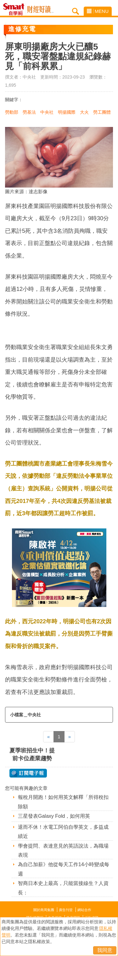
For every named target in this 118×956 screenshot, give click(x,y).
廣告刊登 (66, 910)
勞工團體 (102, 112)
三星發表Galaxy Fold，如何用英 (54, 816)
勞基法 (29, 112)
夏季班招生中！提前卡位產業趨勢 (32, 754)
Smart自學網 (15, 9)
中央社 (46, 112)
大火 (84, 112)
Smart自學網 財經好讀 (40, 9)
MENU (98, 11)
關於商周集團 (43, 910)
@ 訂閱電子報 (28, 773)
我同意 (104, 950)
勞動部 (11, 112)
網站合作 (84, 910)
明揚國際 (67, 112)
